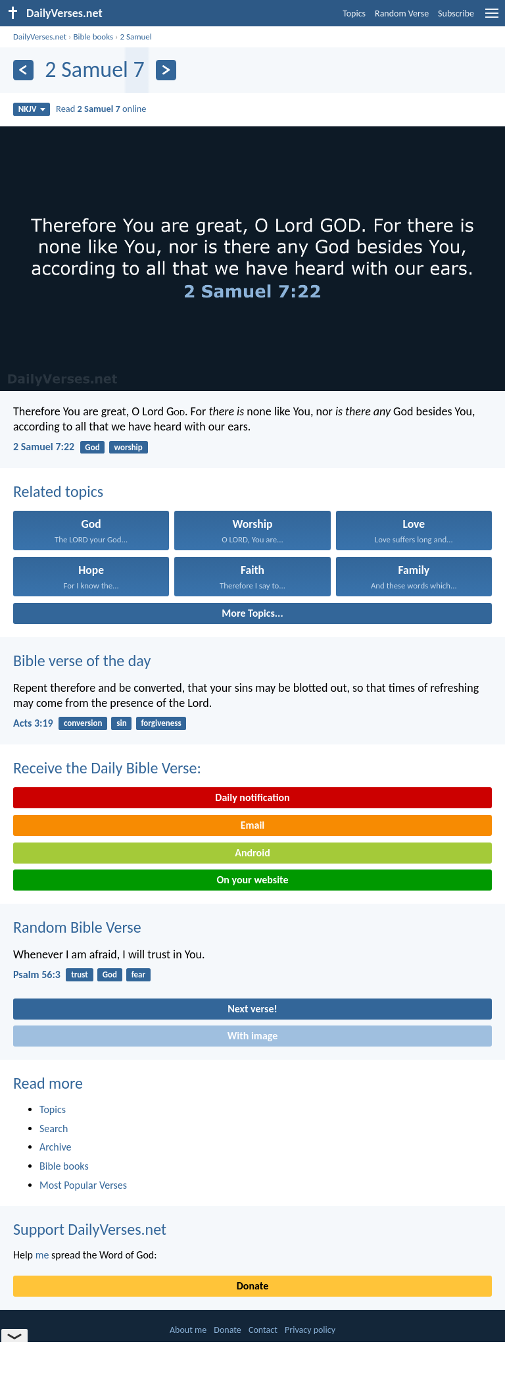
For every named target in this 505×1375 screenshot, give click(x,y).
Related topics (58, 491)
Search (53, 1128)
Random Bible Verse (77, 927)
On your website (253, 879)
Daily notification (252, 797)
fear (138, 974)
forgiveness (161, 723)
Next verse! (252, 1008)
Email (253, 825)
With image (253, 1035)
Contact (263, 1330)
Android (252, 852)
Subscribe (456, 13)
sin (121, 723)
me (42, 1255)
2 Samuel (135, 36)
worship (128, 447)
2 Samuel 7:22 (43, 446)
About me (188, 1330)
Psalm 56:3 (36, 974)
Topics (354, 13)
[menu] (492, 18)
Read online (101, 109)
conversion (83, 723)
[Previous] (23, 70)
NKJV (31, 109)
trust (79, 974)
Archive (55, 1147)
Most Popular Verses (83, 1185)
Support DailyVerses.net (89, 1229)
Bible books (93, 36)
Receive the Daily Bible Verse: (107, 767)
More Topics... (252, 613)
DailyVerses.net (39, 36)
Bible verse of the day (82, 660)
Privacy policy (310, 1330)
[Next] (166, 70)
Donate (252, 1286)
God (92, 447)
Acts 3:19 (33, 723)
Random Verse (402, 13)
